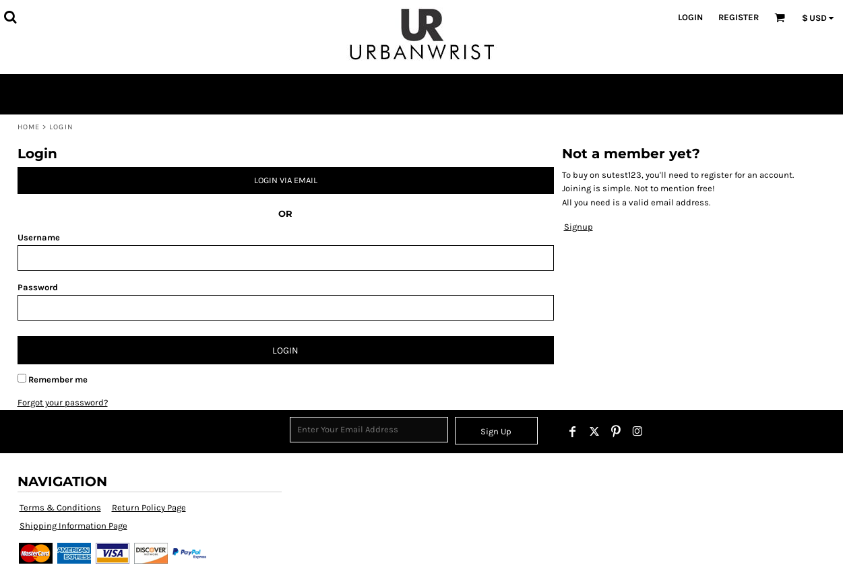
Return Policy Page (149, 507)
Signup (578, 227)
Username (39, 237)
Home (29, 127)
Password (38, 287)
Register (738, 17)
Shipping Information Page (73, 526)
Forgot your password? (63, 402)
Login (690, 17)
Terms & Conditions (60, 507)
